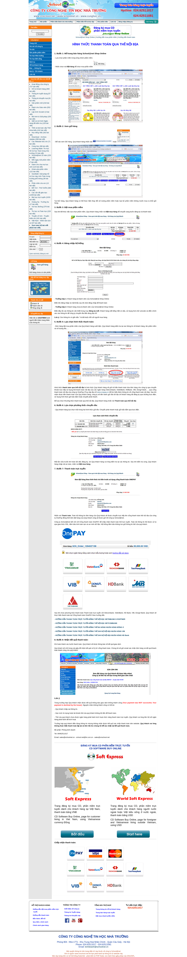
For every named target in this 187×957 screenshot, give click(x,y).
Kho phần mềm (103, 21)
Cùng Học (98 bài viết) (40, 146)
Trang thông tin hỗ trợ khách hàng (108, 909)
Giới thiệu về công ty (71, 909)
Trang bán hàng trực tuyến (105, 912)
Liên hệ (113, 21)
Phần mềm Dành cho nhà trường (62, 21)
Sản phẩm (43, 21)
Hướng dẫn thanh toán (126, 37)
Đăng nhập (122, 21)
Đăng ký (130, 21)
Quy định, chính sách (40, 922)
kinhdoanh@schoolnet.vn (96, 947)
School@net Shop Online (85, 37)
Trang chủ (32, 21)
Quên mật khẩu (34, 253)
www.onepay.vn (103, 392)
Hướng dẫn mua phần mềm (106, 37)
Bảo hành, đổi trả (39, 918)
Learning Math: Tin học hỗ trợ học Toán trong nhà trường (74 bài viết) (39, 151)
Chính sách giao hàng (41, 925)
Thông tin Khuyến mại (72, 915)
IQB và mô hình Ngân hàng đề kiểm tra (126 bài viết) (38, 123)
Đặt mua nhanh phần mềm (105, 916)
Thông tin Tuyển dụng (72, 912)
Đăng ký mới (44, 253)
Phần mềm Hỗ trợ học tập (85, 21)
